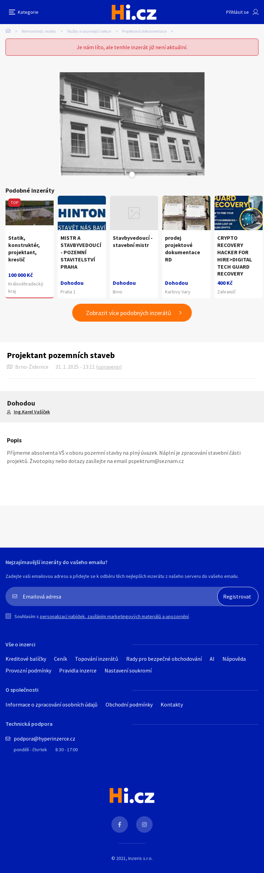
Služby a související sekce (89, 31)
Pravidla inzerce (78, 670)
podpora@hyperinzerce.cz (44, 738)
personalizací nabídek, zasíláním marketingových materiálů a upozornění (114, 616)
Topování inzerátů (96, 658)
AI (212, 658)
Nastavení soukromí (128, 670)
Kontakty (172, 704)
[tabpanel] (132, 123)
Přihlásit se (237, 12)
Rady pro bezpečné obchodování (164, 658)
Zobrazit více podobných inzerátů (128, 313)
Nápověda (234, 658)
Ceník (60, 658)
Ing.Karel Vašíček (32, 412)
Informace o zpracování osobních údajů (52, 704)
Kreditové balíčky (26, 658)
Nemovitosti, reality (39, 31)
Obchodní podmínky (129, 704)
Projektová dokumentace (144, 31)
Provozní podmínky (28, 670)
